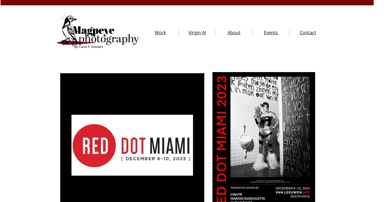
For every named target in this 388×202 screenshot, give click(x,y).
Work (160, 32)
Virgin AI (197, 32)
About (234, 32)
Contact (308, 32)
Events (271, 32)
